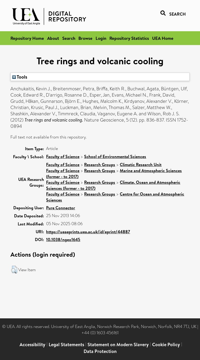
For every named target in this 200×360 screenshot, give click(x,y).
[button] (14, 270)
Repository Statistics (129, 38)
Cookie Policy (166, 344)
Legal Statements (66, 344)
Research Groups (99, 164)
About (53, 38)
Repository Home (27, 38)
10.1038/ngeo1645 (63, 239)
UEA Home (162, 38)
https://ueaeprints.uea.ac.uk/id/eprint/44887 (88, 232)
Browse (85, 38)
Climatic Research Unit (140, 164)
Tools (19, 76)
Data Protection (100, 351)
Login (101, 38)
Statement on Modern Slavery (118, 344)
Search (68, 38)
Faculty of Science (62, 156)
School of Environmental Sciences (115, 156)
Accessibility (32, 344)
